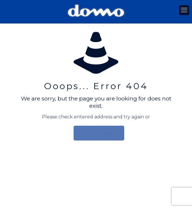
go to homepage (98, 133)
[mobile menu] (184, 10)
